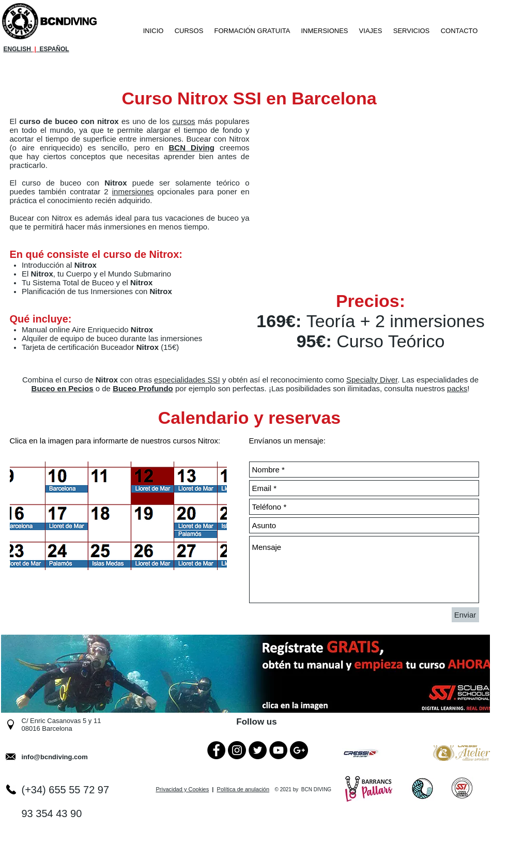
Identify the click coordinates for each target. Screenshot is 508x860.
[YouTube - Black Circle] (278, 750)
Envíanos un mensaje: (287, 440)
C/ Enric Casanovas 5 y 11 (61, 721)
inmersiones (133, 191)
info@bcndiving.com (55, 757)
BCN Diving (191, 147)
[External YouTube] (384, 192)
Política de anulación (243, 789)
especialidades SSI (187, 379)
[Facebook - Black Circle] (216, 750)
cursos (183, 121)
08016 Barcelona (47, 728)
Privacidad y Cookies (182, 789)
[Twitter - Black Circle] (258, 750)
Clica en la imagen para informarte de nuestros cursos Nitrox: (115, 440)
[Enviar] (465, 614)
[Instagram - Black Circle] (237, 750)
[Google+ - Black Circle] (299, 750)
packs (457, 388)
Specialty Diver (371, 379)
